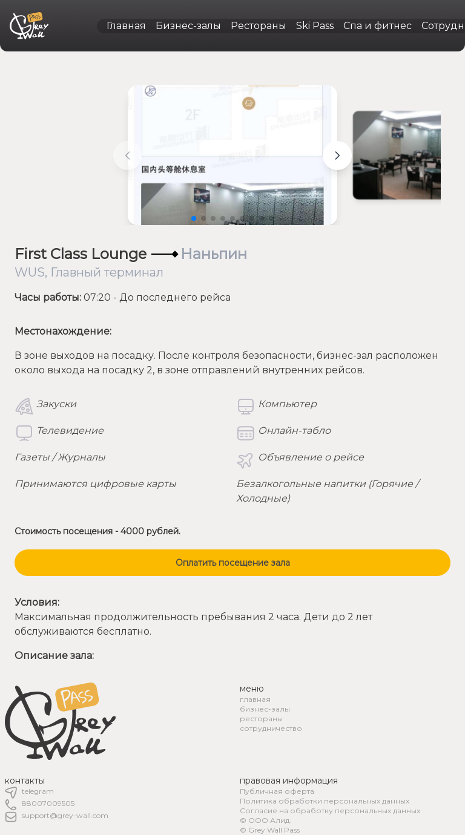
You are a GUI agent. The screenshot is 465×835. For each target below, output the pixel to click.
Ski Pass (315, 25)
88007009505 (48, 803)
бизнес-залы (265, 708)
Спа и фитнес (377, 25)
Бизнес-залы (188, 25)
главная (255, 699)
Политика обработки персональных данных (324, 800)
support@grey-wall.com (65, 815)
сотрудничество (271, 728)
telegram (38, 791)
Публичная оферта (277, 791)
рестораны (261, 718)
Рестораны (258, 25)
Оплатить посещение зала (233, 562)
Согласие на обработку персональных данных (330, 810)
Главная (126, 25)
